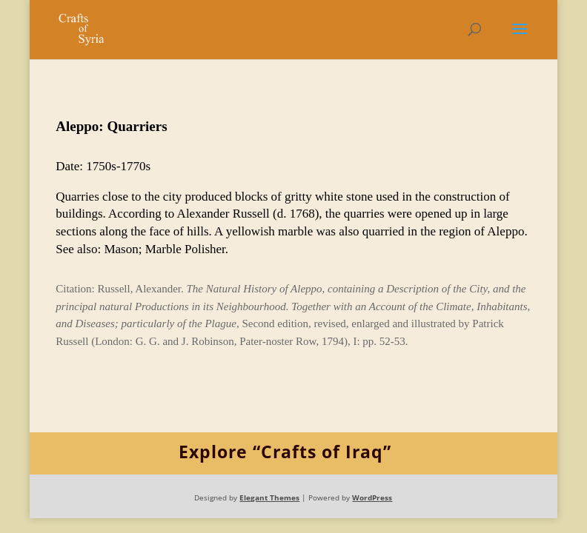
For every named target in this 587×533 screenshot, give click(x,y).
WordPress (372, 497)
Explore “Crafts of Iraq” (285, 451)
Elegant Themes (269, 497)
